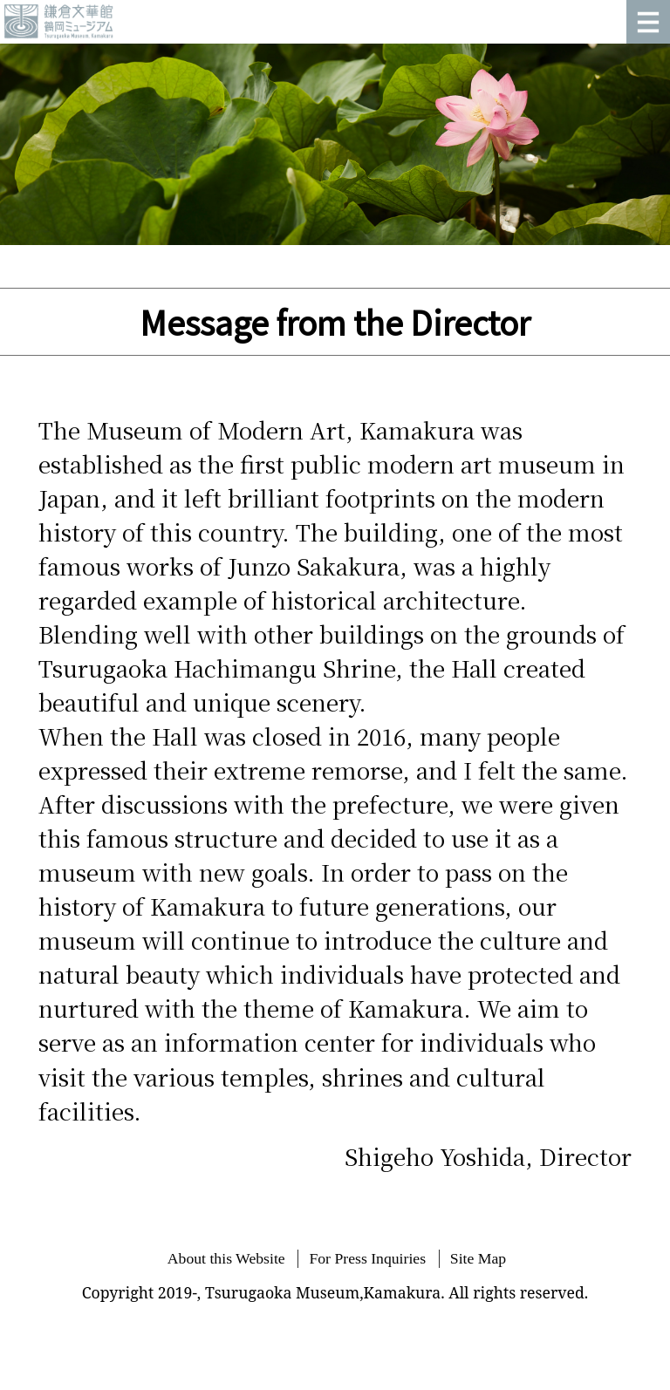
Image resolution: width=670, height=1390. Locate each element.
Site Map (478, 1258)
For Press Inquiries (367, 1258)
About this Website (226, 1258)
